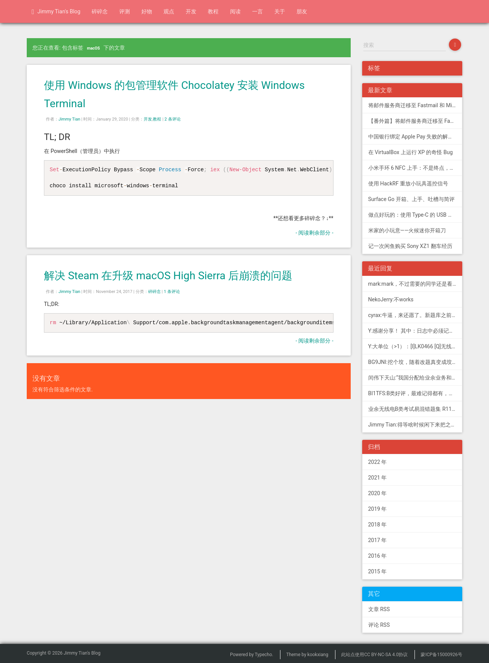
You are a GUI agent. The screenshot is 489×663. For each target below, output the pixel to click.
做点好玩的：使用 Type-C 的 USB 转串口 (415, 215)
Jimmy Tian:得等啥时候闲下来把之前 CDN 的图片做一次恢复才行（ (415, 425)
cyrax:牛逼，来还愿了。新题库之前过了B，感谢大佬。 (415, 315)
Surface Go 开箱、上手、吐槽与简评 (411, 199)
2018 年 (377, 524)
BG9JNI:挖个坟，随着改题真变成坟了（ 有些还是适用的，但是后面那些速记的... (415, 362)
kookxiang (318, 654)
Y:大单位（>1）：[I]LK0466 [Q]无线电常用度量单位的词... (415, 346)
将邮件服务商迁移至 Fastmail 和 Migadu (415, 105)
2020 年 (377, 493)
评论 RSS (379, 625)
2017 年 (377, 540)
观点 (169, 11)
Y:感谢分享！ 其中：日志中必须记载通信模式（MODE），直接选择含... (415, 331)
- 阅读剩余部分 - (315, 233)
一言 (257, 11)
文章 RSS (379, 609)
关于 (279, 11)
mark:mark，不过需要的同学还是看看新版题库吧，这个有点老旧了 (415, 284)
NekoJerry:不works (391, 299)
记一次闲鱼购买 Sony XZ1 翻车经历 (410, 246)
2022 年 (377, 462)
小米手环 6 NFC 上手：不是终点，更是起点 (415, 168)
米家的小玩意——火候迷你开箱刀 (407, 230)
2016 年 (377, 556)
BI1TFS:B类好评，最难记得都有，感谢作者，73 (415, 393)
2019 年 (377, 509)
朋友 (301, 11)
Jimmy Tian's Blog (56, 11)
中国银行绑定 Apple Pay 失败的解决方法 (415, 137)
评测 (124, 11)
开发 (191, 11)
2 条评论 (173, 119)
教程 (213, 11)
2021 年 (377, 478)
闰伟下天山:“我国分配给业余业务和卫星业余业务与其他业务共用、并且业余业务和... (415, 378)
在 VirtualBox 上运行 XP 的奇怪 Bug (410, 152)
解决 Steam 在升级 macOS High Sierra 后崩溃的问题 (168, 275)
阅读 (235, 11)
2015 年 (377, 571)
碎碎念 (100, 11)
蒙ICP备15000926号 (441, 654)
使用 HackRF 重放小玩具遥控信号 (408, 183)
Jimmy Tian (69, 119)
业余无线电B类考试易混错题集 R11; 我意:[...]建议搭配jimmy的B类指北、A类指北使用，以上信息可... (415, 409)
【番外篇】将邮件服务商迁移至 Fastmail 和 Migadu (415, 121)
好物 (146, 11)
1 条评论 (172, 291)
